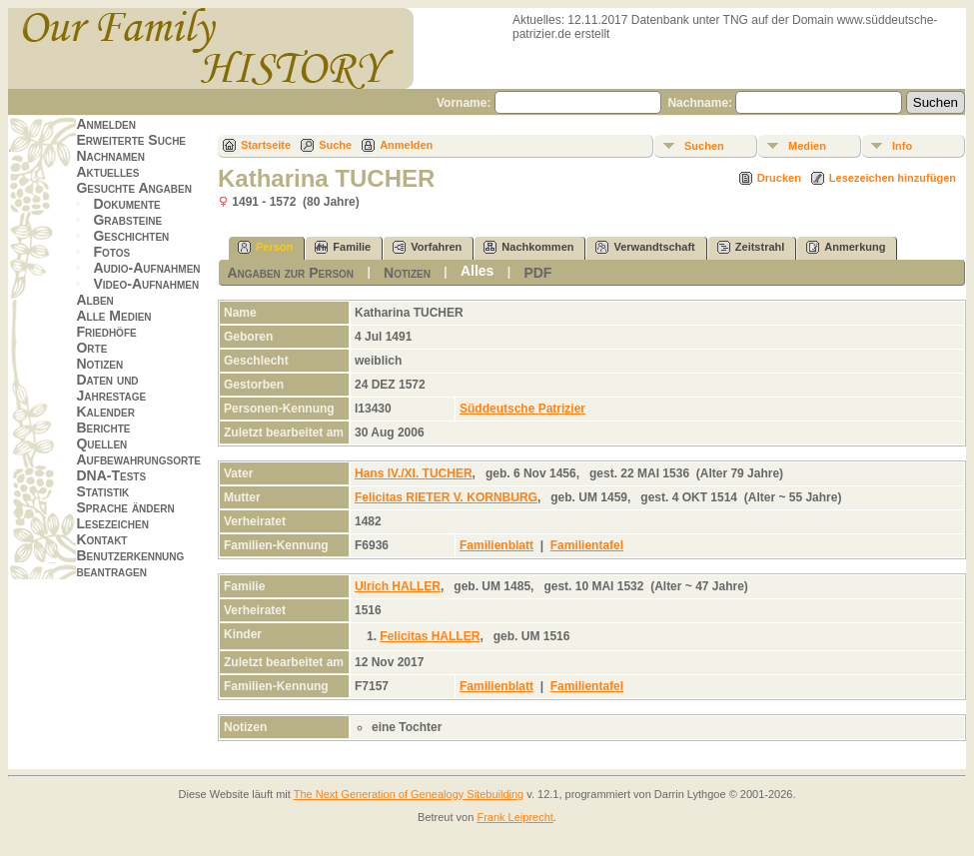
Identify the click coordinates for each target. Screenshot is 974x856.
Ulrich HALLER (398, 586)
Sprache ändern (125, 507)
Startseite (266, 145)
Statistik (102, 491)
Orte (91, 348)
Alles (477, 271)
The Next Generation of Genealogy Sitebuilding (409, 794)
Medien (807, 146)
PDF (537, 273)
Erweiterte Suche (131, 140)
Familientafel (586, 545)
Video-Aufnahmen (146, 284)
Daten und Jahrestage (111, 388)
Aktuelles (107, 172)
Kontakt (101, 539)
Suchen (704, 146)
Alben (94, 300)
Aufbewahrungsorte (138, 459)
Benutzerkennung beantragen (130, 563)
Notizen (99, 364)
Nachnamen (110, 156)
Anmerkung (845, 247)
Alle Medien (113, 316)
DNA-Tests (111, 475)
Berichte (103, 427)
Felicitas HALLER (430, 636)
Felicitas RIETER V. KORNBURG (446, 497)
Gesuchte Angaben (134, 188)
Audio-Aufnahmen (146, 268)
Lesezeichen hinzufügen (892, 178)
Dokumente (126, 204)
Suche (335, 145)
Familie (343, 247)
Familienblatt (496, 545)
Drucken (779, 178)
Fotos (111, 252)
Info (902, 146)
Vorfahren (427, 247)
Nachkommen (528, 247)
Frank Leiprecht (514, 817)
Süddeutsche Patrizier (522, 409)
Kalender (105, 412)
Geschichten (131, 236)
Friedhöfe (106, 332)
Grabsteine (127, 220)
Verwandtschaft (644, 247)
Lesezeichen (112, 523)
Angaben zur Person (290, 273)
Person (265, 247)
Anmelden (106, 124)
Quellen (101, 443)
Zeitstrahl (751, 247)
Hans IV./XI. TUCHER (414, 473)
